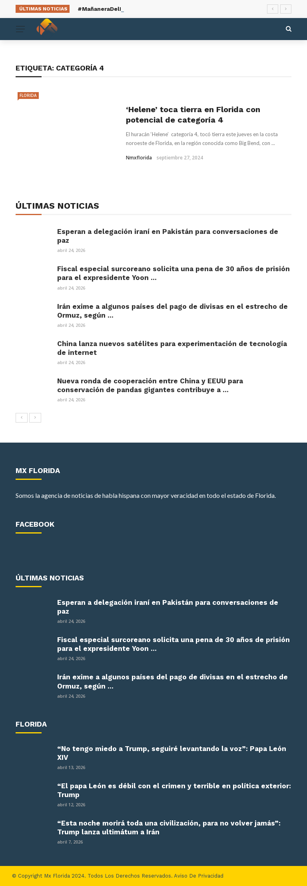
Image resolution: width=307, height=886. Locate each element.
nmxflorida (139, 157)
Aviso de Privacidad (198, 876)
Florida (28, 95)
